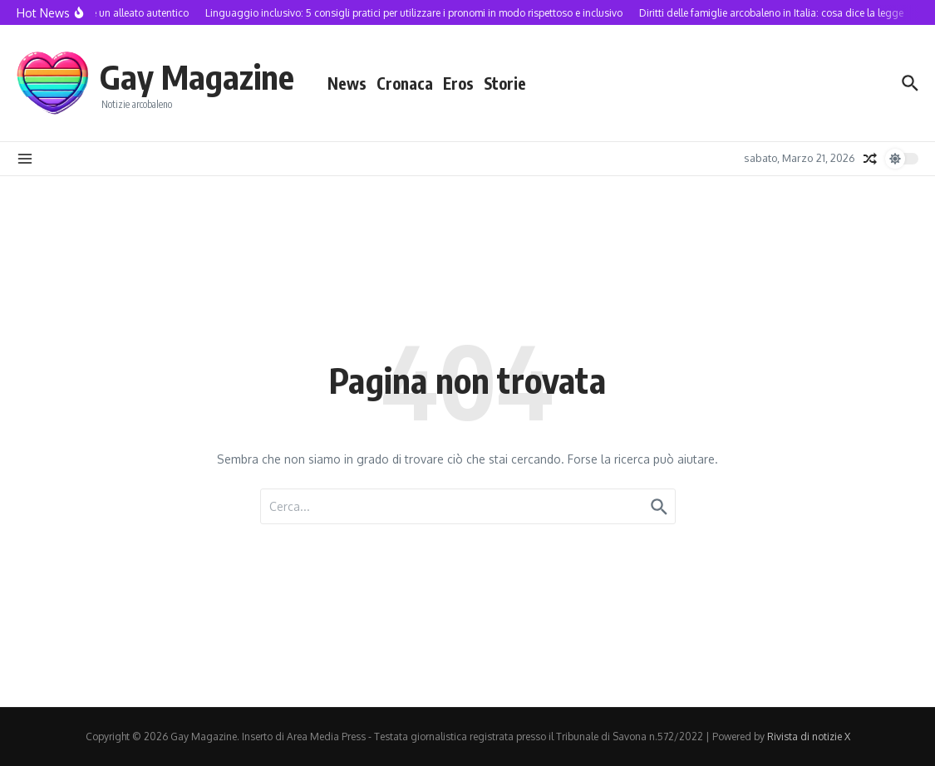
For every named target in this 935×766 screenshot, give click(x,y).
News (347, 83)
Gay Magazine (197, 76)
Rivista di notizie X (808, 736)
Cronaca (404, 83)
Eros (458, 83)
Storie (505, 83)
